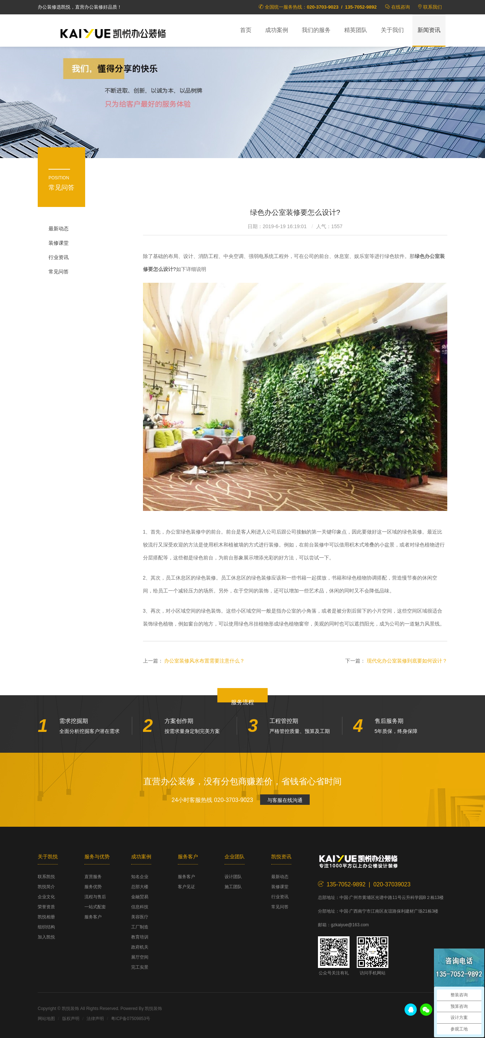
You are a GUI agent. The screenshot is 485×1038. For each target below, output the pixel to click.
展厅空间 (139, 957)
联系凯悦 (46, 876)
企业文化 (46, 896)
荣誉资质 (46, 906)
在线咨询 (400, 7)
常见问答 (58, 272)
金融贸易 (139, 896)
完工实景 (139, 967)
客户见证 (186, 886)
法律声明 (95, 1018)
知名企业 (139, 876)
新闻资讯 (428, 30)
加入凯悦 (46, 937)
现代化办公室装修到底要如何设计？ (407, 661)
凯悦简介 (46, 886)
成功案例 (276, 30)
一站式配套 (95, 906)
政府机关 (139, 947)
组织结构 (46, 926)
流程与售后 (95, 896)
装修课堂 (58, 243)
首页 (245, 30)
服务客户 (93, 916)
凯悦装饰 (113, 32)
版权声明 (70, 1018)
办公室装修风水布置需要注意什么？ (204, 661)
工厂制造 (139, 926)
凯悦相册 (46, 916)
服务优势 (93, 886)
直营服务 (93, 876)
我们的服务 (316, 30)
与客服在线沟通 (284, 800)
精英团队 (355, 30)
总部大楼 (139, 886)
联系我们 (432, 7)
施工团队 (233, 886)
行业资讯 (58, 257)
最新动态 (58, 228)
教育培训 (139, 937)
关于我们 (392, 30)
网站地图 (46, 1018)
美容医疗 (139, 916)
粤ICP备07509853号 (130, 1018)
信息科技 (139, 906)
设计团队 (233, 876)
